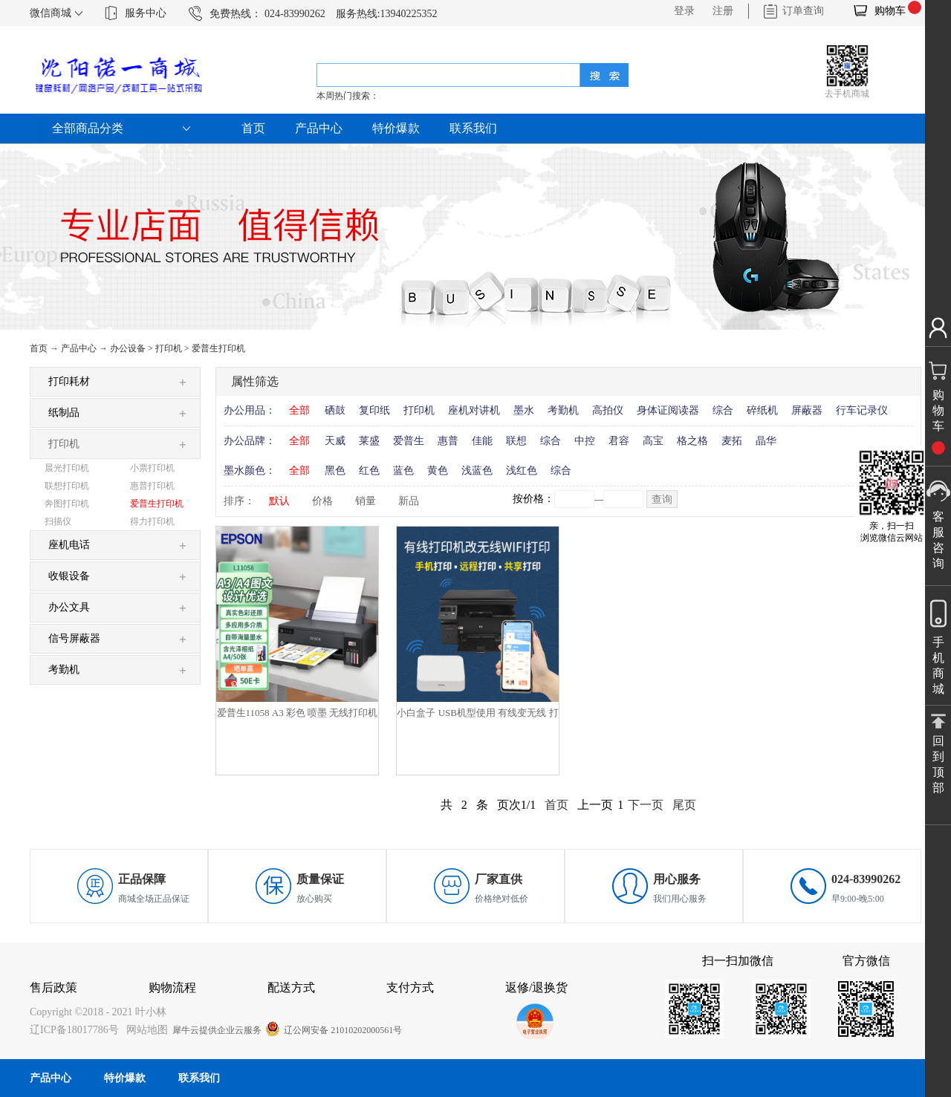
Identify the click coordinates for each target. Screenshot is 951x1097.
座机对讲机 (474, 410)
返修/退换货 (536, 987)
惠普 (448, 440)
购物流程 (172, 987)
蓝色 (403, 470)
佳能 (482, 440)
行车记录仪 (862, 410)
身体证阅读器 (668, 410)
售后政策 (53, 987)
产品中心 (79, 348)
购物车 (890, 10)
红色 (369, 470)
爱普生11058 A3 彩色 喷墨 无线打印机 (297, 712)
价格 (322, 501)
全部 (299, 410)
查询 (662, 499)
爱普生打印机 (218, 348)
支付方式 (410, 987)
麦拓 (731, 440)
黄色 (437, 470)
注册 (723, 10)
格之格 (692, 440)
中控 (584, 440)
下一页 (645, 804)
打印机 (168, 348)
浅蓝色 (477, 470)
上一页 (595, 804)
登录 (684, 10)
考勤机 (563, 410)
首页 (253, 128)
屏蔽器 (806, 410)
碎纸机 (762, 410)
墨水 (523, 410)
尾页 (684, 804)
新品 (408, 501)
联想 (516, 440)
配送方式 (291, 987)
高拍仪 (607, 410)
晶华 (766, 440)
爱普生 (408, 440)
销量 (365, 501)
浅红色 (521, 470)
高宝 (653, 440)
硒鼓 (335, 410)
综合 (723, 410)
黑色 (335, 470)
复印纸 (374, 410)
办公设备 (128, 348)
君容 (618, 440)
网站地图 (144, 1029)
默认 (279, 501)
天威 (335, 440)
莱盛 (369, 440)
